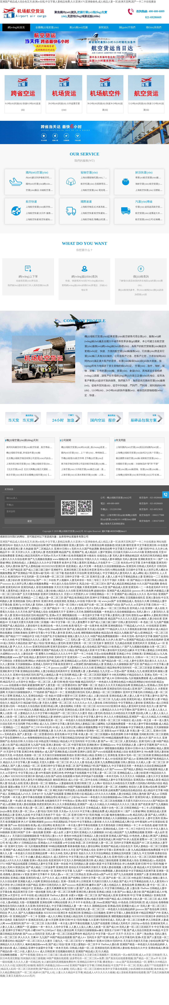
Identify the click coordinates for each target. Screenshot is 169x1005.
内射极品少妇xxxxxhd (57, 965)
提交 (30, 521)
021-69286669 (153, 17)
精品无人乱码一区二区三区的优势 (19, 969)
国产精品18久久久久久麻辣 (54, 969)
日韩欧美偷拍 (102, 965)
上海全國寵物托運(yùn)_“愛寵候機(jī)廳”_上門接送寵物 (107, 177)
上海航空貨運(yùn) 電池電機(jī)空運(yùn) (100, 190)
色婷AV (37, 972)
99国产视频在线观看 (57, 958)
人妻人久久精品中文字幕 (69, 972)
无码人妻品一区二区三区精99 (86, 969)
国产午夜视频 (27, 954)
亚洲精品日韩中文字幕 (89, 962)
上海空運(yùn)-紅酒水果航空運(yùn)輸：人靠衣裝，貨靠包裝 (89, 475)
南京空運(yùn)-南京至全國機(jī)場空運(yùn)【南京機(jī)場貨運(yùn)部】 (40, 475)
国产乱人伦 (48, 972)
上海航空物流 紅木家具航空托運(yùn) (98, 207)
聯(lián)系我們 (153, 27)
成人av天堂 (145, 954)
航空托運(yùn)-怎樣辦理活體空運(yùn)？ (100, 184)
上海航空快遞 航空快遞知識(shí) (41, 219)
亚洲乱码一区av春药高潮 (124, 954)
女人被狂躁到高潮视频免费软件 (58, 962)
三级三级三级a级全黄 (59, 954)
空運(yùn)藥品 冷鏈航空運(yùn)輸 (41, 190)
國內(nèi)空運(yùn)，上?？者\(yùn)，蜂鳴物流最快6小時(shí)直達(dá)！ (93, 453)
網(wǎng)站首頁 (16, 27)
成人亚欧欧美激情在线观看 (131, 972)
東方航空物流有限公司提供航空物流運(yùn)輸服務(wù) (87, 464)
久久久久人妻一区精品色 (26, 962)
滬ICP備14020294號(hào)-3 (113, 531)
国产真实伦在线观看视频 (119, 958)
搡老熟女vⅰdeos (112, 962)
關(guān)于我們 (127, 27)
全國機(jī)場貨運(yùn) (47, 27)
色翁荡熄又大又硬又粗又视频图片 (91, 954)
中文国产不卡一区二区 (123, 965)
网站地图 (161, 541)
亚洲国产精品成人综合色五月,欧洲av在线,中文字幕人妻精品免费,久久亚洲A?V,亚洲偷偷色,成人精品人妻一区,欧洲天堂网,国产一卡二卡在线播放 (78, 1)
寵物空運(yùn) (89, 172)
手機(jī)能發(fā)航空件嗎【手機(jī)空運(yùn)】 (82, 458)
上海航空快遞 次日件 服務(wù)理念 (42, 213)
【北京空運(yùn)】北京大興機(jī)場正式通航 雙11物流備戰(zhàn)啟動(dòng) (41, 469)
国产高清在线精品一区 (134, 962)
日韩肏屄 (157, 954)
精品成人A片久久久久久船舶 (99, 972)
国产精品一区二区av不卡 (147, 958)
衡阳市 (40, 965)
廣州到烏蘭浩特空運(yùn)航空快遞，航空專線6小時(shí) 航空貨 (36, 447)
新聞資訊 (103, 27)
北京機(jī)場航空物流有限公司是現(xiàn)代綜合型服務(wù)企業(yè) (37, 458)
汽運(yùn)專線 (143, 201)
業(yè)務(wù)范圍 (78, 27)
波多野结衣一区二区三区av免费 (87, 958)
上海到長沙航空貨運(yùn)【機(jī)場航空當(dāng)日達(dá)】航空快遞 (38, 464)
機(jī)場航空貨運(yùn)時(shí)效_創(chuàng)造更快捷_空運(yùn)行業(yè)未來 (96, 447)
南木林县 (159, 969)
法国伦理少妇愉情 (25, 965)
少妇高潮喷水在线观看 (140, 969)
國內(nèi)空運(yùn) (37, 172)
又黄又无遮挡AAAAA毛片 (20, 975)
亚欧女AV (41, 954)
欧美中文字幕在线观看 (115, 969)
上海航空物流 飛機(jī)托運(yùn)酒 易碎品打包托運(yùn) (106, 219)
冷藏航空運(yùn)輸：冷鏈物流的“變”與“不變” (137, 464)
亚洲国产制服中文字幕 (82, 965)
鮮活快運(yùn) (143, 172)
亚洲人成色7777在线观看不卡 (153, 965)
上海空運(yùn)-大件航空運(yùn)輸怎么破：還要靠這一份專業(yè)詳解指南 (96, 469)
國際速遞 (86, 201)
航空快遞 (31, 201)
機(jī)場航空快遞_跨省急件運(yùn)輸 (23, 453)
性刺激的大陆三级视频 (33, 958)
